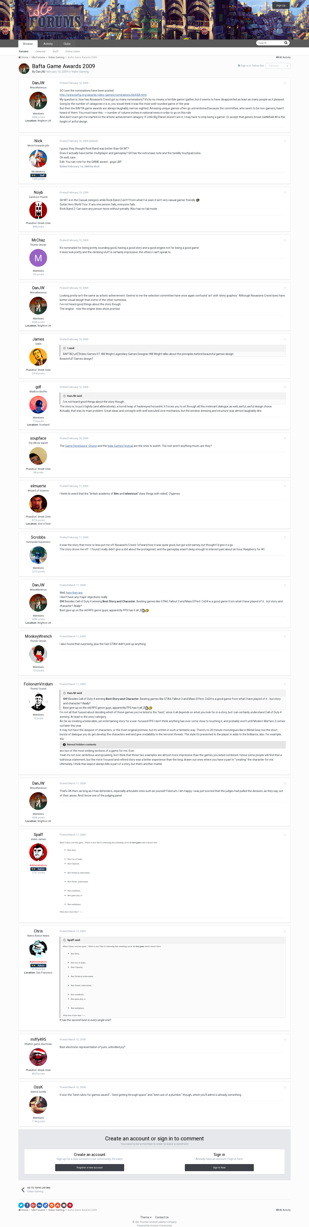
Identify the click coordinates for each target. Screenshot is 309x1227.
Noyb (38, 192)
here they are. (72, 592)
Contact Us (162, 1213)
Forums (23, 51)
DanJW (40, 71)
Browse (28, 43)
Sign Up (281, 5)
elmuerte (38, 486)
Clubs (67, 43)
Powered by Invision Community (154, 1221)
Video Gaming (80, 71)
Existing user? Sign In (255, 5)
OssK (38, 1082)
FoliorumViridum (38, 684)
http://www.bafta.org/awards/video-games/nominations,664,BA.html (101, 94)
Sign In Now (219, 1163)
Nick (38, 141)
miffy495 (38, 1035)
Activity (48, 43)
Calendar (40, 51)
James (38, 339)
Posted (72, 82)
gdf (38, 387)
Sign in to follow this (252, 65)
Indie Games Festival (118, 445)
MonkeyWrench (38, 636)
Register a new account (90, 1163)
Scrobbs (38, 537)
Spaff (38, 830)
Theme (146, 1213)
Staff (55, 51)
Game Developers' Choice (79, 445)
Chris (38, 926)
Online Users (72, 51)
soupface (38, 438)
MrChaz (38, 240)
